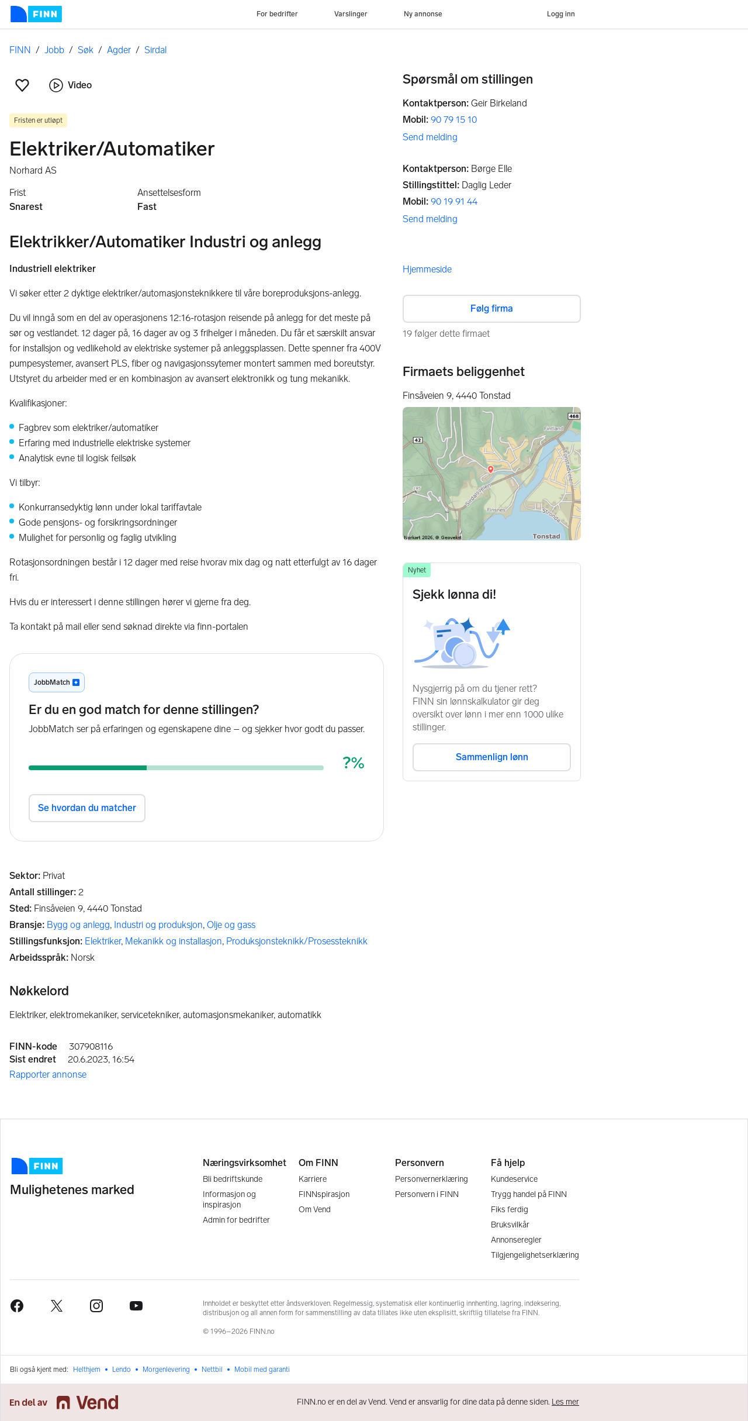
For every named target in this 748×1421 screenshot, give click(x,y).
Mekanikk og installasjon (173, 941)
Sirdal (155, 50)
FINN (20, 50)
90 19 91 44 (454, 201)
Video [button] (70, 85)
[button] (22, 85)
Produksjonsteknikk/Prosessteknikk (297, 941)
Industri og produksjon (158, 924)
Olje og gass (231, 924)
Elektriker (103, 941)
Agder (119, 50)
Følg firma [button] (491, 308)
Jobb (54, 50)
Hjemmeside (427, 269)
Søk (86, 50)
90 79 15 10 (454, 119)
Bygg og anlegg (78, 924)
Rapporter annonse (47, 1074)
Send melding (430, 137)
